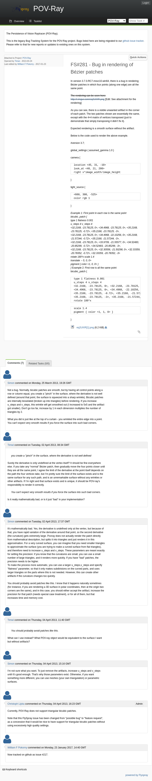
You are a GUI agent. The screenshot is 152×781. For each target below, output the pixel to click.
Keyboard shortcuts (14, 769)
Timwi (17, 61)
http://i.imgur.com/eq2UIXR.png (88, 99)
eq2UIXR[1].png (83, 327)
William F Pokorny (25, 64)
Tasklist (38, 21)
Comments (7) (16, 363)
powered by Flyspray (136, 775)
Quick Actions (138, 57)
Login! (145, 2)
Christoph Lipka (16, 703)
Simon (11, 383)
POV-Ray (27, 58)
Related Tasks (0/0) (39, 363)
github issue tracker (133, 40)
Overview (19, 21)
